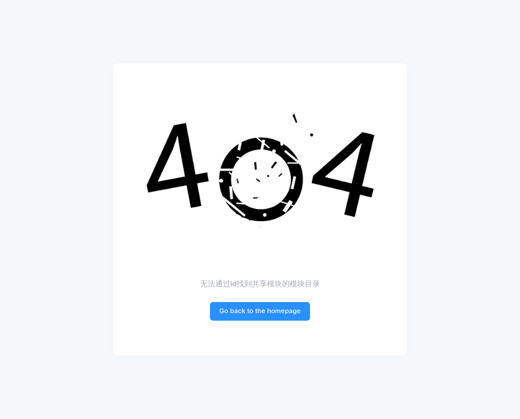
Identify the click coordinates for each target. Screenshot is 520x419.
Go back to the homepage (260, 311)
